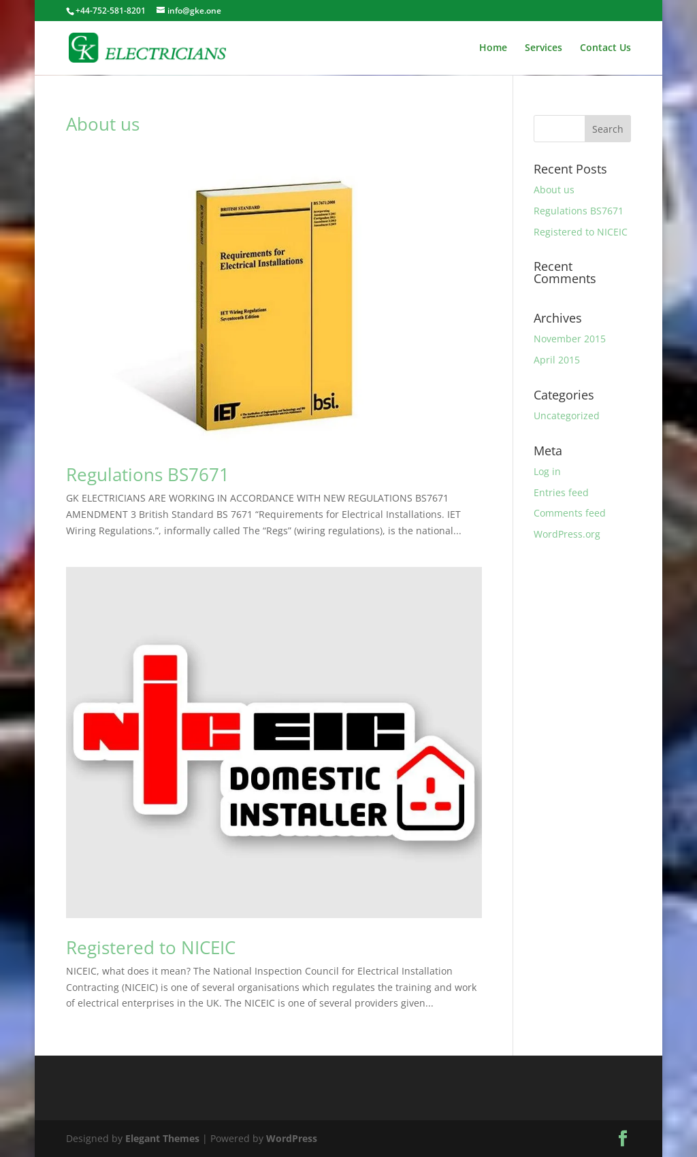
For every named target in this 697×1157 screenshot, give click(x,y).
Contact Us (605, 48)
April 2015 (557, 359)
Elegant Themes (162, 1138)
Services (543, 48)
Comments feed (570, 512)
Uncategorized (567, 415)
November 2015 (570, 338)
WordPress (291, 1138)
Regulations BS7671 (147, 474)
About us (103, 124)
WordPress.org (567, 533)
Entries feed (561, 492)
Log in (547, 471)
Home (493, 48)
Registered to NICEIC (151, 947)
